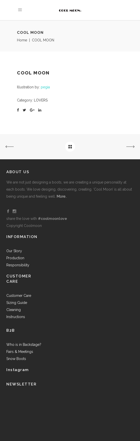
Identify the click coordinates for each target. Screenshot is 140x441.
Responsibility (17, 265)
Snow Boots (16, 359)
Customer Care (18, 296)
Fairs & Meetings (19, 352)
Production (15, 258)
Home (22, 40)
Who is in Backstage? (23, 345)
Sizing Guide (16, 303)
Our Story (14, 251)
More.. (62, 196)
